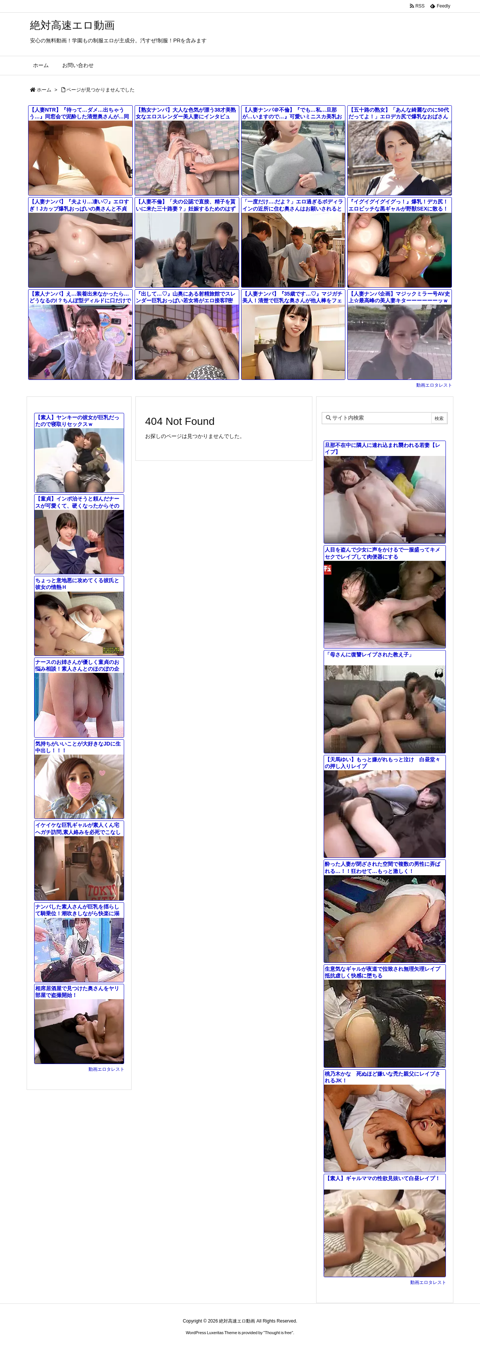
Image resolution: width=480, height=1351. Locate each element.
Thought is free (278, 1332)
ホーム (44, 90)
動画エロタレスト (434, 385)
